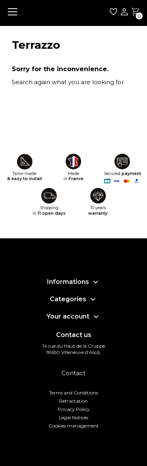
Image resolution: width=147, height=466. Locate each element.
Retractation (73, 401)
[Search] (62, 99)
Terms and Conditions (73, 393)
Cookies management (74, 426)
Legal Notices (73, 417)
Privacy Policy (74, 409)
